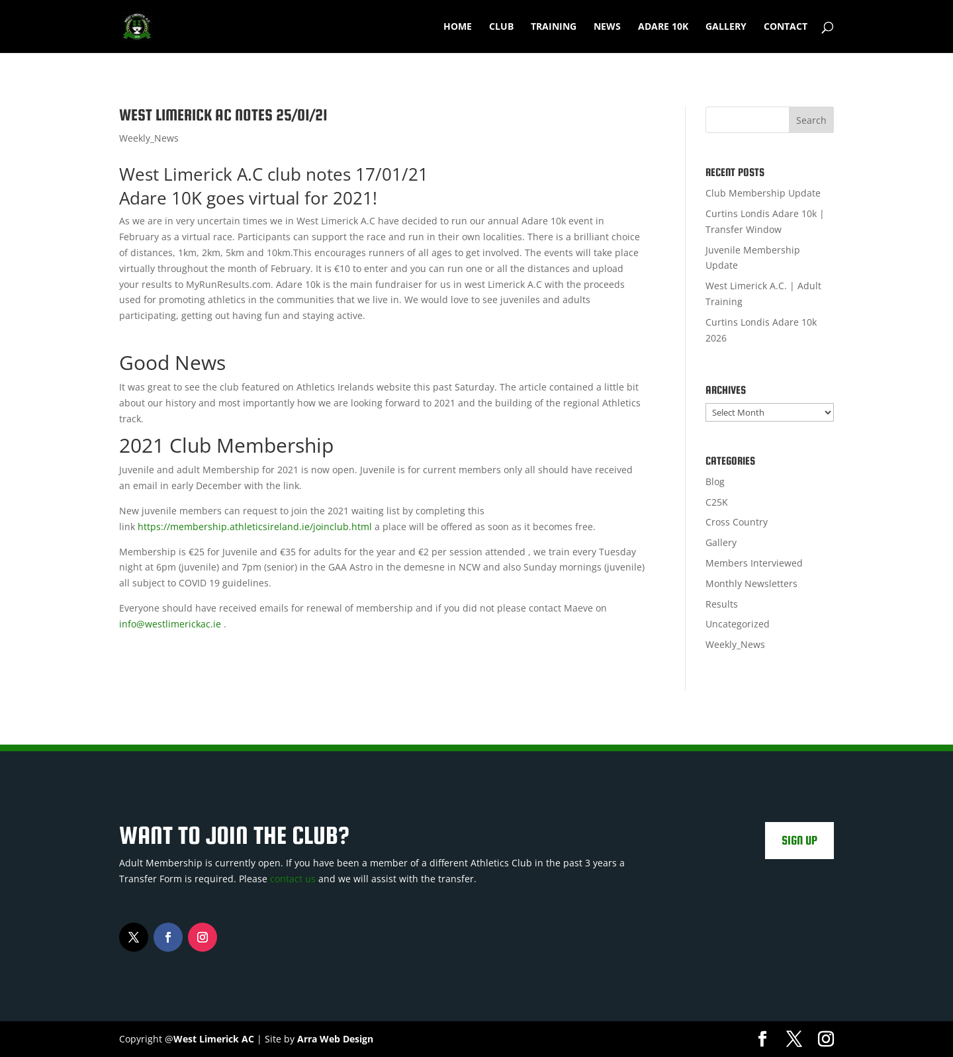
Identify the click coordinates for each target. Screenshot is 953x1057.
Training (553, 27)
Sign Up (799, 840)
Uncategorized (737, 624)
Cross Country (736, 522)
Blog (715, 481)
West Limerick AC (213, 1039)
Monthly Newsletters (751, 583)
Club (501, 27)
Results (721, 604)
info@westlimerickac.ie (170, 624)
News (607, 27)
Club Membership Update (763, 193)
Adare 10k (663, 27)
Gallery (726, 27)
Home (457, 27)
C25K (716, 502)
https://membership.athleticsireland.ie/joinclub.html (255, 526)
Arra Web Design (335, 1039)
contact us (293, 878)
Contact (785, 27)
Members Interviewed (754, 563)
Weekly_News (149, 138)
